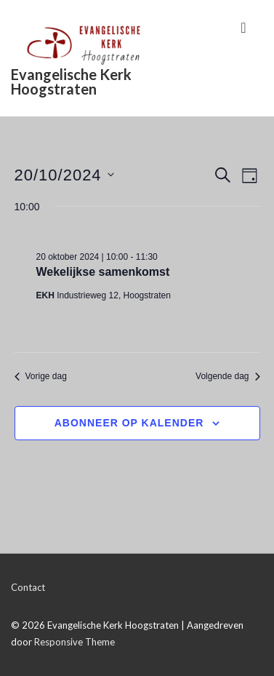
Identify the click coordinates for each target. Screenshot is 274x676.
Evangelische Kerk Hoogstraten (71, 81)
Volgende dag (227, 376)
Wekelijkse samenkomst (103, 272)
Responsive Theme (74, 642)
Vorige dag (41, 376)
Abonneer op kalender (129, 423)
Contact (28, 587)
